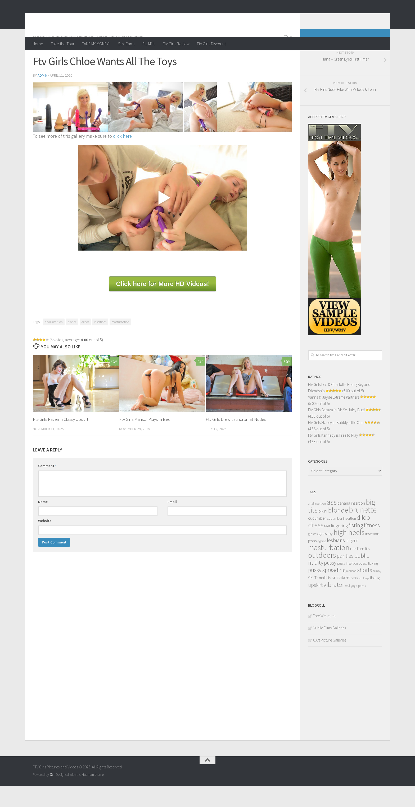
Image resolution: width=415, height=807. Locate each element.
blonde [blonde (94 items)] (338, 531)
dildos (85, 343)
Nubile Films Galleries (329, 649)
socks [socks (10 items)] (354, 599)
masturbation (120, 343)
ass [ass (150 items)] (332, 523)
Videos (136, 58)
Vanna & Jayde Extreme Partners (333, 418)
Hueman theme (93, 796)
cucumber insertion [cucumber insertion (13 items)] (341, 539)
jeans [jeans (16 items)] (312, 561)
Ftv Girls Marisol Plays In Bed (144, 440)
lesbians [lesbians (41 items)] (336, 561)
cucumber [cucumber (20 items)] (317, 539)
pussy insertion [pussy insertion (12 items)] (347, 584)
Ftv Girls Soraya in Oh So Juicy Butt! (336, 431)
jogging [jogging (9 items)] (321, 562)
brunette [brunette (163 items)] (363, 531)
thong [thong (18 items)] (375, 598)
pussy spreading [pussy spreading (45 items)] (326, 591)
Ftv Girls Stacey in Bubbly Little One (335, 443)
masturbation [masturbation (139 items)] (328, 568)
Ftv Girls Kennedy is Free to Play (333, 456)
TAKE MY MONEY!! (96, 43)
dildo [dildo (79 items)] (363, 538)
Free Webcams (324, 636)
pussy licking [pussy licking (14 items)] (368, 584)
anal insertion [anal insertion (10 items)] (317, 525)
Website (44, 541)
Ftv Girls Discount (211, 43)
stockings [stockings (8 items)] (364, 599)
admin (42, 96)
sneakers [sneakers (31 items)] (341, 598)
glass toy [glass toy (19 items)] (325, 554)
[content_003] (145, 128)
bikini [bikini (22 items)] (322, 532)
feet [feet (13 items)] (327, 547)
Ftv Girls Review (176, 43)
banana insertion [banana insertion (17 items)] (351, 524)
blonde (72, 343)
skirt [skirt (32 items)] (312, 598)
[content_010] (254, 128)
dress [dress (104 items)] (315, 546)
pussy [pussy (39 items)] (330, 583)
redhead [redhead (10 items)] (351, 592)
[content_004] (200, 128)
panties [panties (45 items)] (345, 576)
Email (172, 522)
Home (38, 43)
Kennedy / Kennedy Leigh (103, 58)
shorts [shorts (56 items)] (364, 591)
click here (122, 157)
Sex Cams (126, 43)
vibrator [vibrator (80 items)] (333, 606)
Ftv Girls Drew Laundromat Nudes (236, 440)
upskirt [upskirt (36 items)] (315, 606)
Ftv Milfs (148, 43)
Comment (47, 487)
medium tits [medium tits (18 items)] (359, 569)
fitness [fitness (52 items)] (372, 546)
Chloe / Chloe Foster (54, 58)
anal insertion (54, 343)
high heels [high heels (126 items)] (348, 553)
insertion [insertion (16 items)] (372, 554)
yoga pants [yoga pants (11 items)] (358, 607)
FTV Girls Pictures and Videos (101, 18)
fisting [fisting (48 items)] (356, 546)
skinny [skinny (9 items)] (377, 592)
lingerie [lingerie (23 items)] (352, 562)
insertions (100, 343)
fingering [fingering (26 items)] (339, 547)
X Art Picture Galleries (329, 661)
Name (43, 522)
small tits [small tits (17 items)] (324, 598)
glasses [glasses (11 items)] (313, 555)
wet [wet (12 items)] (347, 607)
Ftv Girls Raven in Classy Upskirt (60, 440)
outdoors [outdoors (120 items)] (322, 576)
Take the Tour (62, 43)
